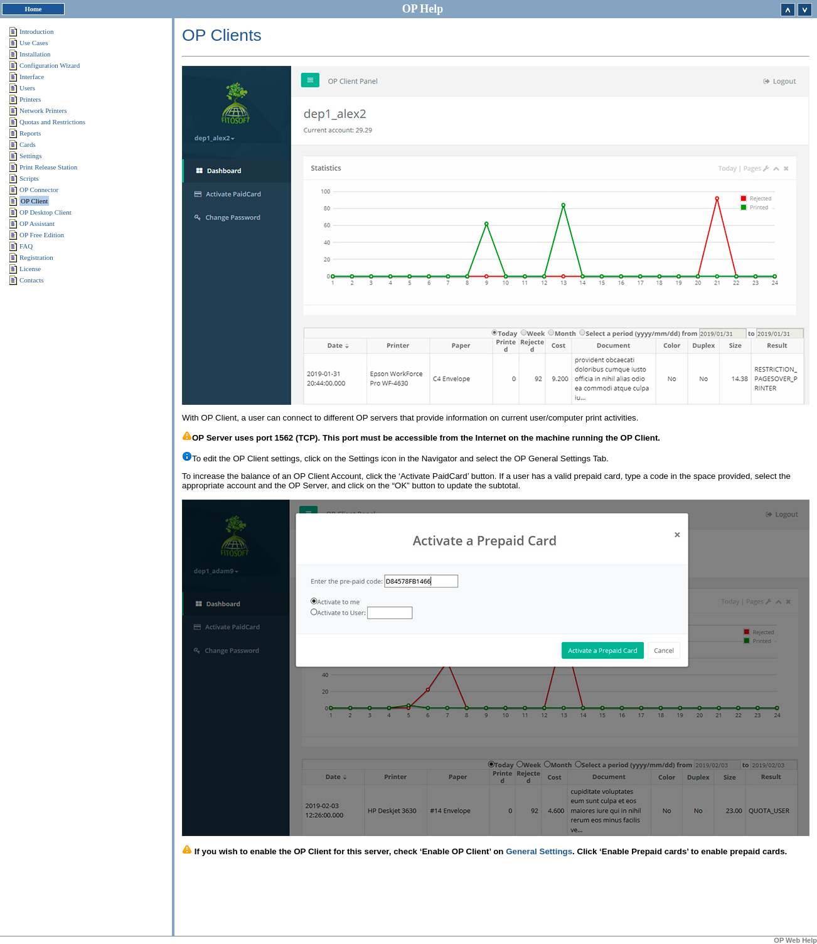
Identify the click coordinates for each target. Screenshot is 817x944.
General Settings (539, 851)
